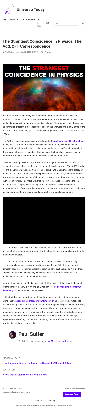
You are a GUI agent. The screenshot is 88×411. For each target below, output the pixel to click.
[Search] (83, 23)
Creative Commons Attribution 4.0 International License (53, 406)
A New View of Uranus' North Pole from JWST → (27, 374)
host (76, 341)
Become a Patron (72, 394)
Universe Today (24, 9)
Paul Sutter (9, 52)
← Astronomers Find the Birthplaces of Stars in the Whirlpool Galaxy (37, 363)
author (65, 341)
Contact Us (37, 401)
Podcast (20, 20)
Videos (12, 20)
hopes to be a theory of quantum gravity (34, 301)
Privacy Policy (49, 401)
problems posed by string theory (69, 141)
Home (5, 20)
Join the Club (39, 23)
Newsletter (30, 20)
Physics (48, 52)
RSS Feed (47, 21)
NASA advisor (54, 341)
